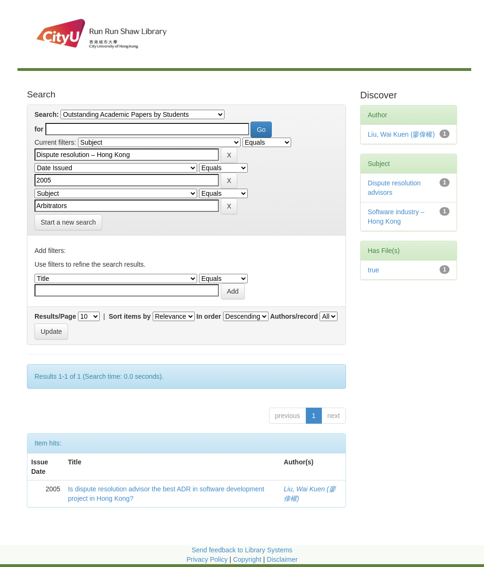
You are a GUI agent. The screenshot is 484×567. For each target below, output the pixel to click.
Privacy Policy (206, 559)
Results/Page (55, 316)
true (373, 270)
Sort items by (130, 316)
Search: (47, 114)
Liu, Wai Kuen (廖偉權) (401, 134)
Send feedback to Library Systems (241, 550)
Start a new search (68, 222)
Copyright (248, 559)
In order (209, 316)
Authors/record (294, 316)
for (39, 129)
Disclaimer (282, 559)
